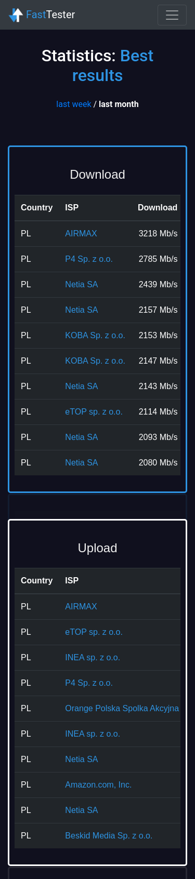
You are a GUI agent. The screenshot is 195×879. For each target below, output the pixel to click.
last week (73, 104)
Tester (41, 15)
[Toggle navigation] (172, 15)
